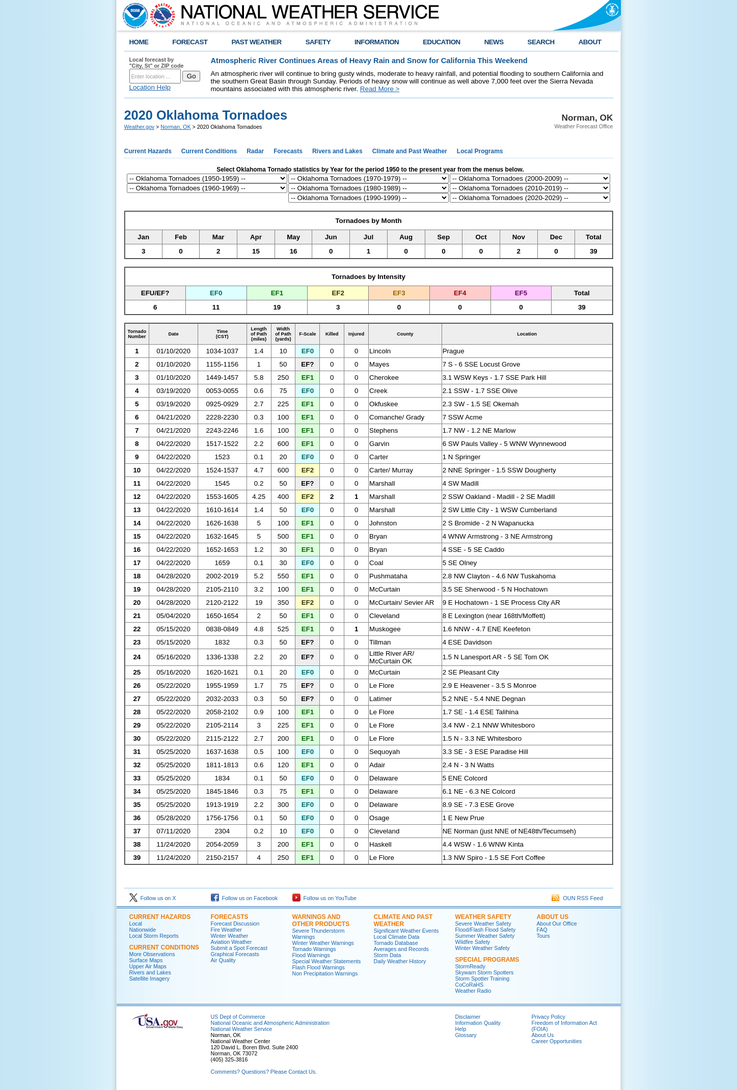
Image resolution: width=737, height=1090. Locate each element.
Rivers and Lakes (337, 151)
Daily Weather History (400, 961)
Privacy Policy (548, 1017)
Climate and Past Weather (409, 151)
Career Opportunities (557, 1041)
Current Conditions (209, 151)
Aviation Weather (231, 942)
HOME (139, 42)
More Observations (152, 954)
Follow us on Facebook (244, 898)
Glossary (466, 1035)
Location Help (150, 87)
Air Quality (223, 960)
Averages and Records (401, 949)
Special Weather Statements (326, 961)
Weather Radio (473, 991)
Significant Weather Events (406, 931)
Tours (543, 936)
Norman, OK (175, 127)
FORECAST (189, 42)
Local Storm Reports (154, 936)
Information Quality (478, 1023)
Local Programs (480, 151)
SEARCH (541, 42)
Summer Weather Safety (484, 936)
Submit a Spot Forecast (239, 948)
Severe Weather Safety (483, 923)
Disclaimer (468, 1017)
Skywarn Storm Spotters (484, 972)
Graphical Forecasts (235, 954)
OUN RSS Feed (577, 898)
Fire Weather (226, 930)
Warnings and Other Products (321, 920)
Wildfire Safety (472, 942)
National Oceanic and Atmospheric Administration (270, 1023)
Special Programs (487, 959)
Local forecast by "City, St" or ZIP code (156, 63)
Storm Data (387, 955)
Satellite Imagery (149, 978)
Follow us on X (152, 898)
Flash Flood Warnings (318, 967)
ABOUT (590, 42)
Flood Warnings (311, 955)
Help (461, 1029)
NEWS (494, 42)
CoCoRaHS (469, 985)
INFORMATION (376, 42)
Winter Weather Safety (482, 948)
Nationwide (142, 930)
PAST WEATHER (256, 42)
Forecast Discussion (235, 923)
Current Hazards (148, 151)
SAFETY (318, 42)
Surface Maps (146, 960)
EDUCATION (441, 42)
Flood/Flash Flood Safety (485, 930)
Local (135, 923)
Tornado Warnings (314, 949)
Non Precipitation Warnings (325, 973)
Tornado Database (396, 943)
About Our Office (557, 923)
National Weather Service (241, 1029)
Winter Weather (230, 936)
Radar (255, 151)
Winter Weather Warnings (323, 943)
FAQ (542, 930)
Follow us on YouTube (324, 898)
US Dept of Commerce (238, 1017)
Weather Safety (483, 916)
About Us (553, 916)
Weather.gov (139, 127)
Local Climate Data (397, 937)
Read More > (379, 89)
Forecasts (288, 151)
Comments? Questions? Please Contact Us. (264, 1072)
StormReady (470, 966)
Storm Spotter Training (482, 978)
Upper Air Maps (148, 966)
